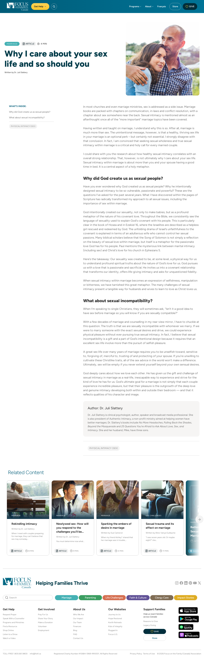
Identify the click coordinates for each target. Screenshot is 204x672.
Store (175, 6)
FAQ (75, 634)
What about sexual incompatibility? (27, 117)
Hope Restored (115, 618)
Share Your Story (45, 618)
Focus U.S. (113, 634)
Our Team (77, 622)
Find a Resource (10, 626)
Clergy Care (162, 597)
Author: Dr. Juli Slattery (105, 408)
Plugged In (113, 630)
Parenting (90, 597)
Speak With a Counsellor (13, 618)
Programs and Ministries (13, 622)
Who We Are (78, 614)
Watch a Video (9, 638)
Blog (75, 630)
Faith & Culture (137, 597)
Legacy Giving (149, 625)
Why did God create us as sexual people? (29, 112)
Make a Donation (45, 622)
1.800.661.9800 (20, 653)
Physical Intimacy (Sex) (23, 126)
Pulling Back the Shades (177, 422)
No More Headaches (151, 422)
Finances (77, 626)
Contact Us (78, 638)
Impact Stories (185, 597)
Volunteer (42, 626)
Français (161, 6)
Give (190, 6)
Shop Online (8, 630)
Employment (43, 630)
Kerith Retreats (115, 622)
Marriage (67, 597)
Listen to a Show (10, 634)
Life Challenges (114, 597)
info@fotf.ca (35, 653)
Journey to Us (114, 614)
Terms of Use (149, 653)
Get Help (40, 6)
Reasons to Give (150, 621)
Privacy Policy (136, 653)
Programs (135, 6)
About (149, 6)
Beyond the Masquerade (102, 426)
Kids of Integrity (115, 626)
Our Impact (78, 618)
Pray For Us (43, 614)
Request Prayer (9, 614)
